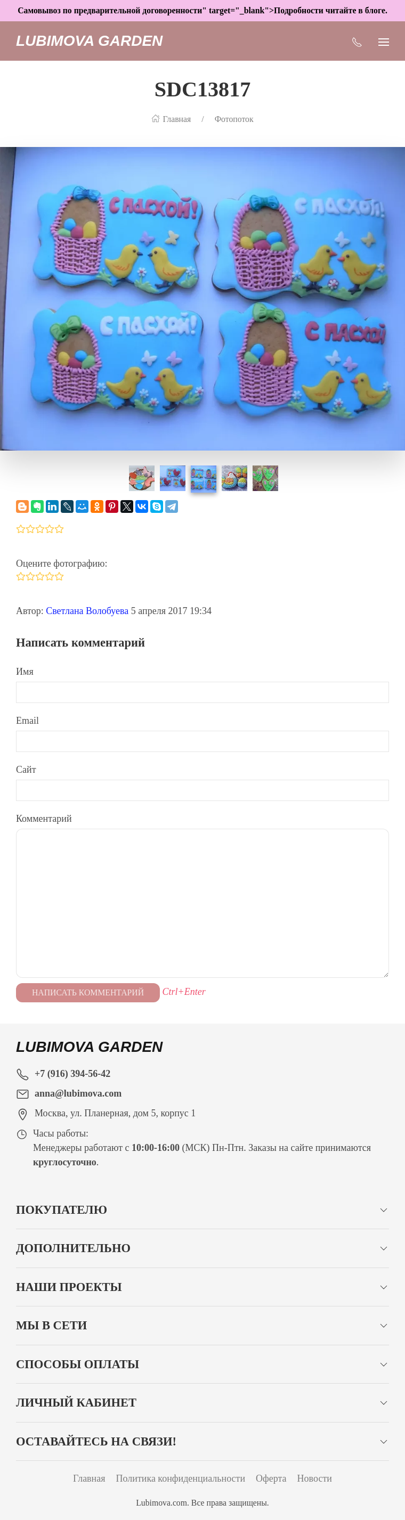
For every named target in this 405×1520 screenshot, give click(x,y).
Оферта (271, 1478)
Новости (314, 1478)
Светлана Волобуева (87, 611)
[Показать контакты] (357, 41)
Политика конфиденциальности (181, 1478)
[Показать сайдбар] (383, 41)
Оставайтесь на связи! (96, 1441)
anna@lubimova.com (78, 1093)
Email (27, 720)
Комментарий (44, 818)
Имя (25, 671)
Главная (89, 1478)
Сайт (26, 769)
